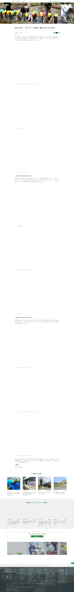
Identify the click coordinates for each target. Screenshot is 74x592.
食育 (38, 579)
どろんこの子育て (30, 569)
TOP (8, 22)
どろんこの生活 (31, 577)
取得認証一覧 (22, 579)
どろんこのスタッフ (22, 574)
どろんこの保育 (31, 571)
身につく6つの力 (31, 576)
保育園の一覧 (39, 571)
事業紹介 (39, 577)
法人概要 (21, 576)
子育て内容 (30, 579)
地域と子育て (30, 574)
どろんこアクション (14, 22)
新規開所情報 (47, 577)
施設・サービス (39, 569)
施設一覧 (39, 574)
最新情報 (46, 569)
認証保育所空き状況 (48, 579)
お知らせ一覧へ (37, 536)
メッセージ (21, 571)
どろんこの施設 (22, 577)
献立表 (39, 576)
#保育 (21, 32)
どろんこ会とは (22, 569)
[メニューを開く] (69, 5)
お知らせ (46, 574)
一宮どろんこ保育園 (18, 467)
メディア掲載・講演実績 (48, 576)
